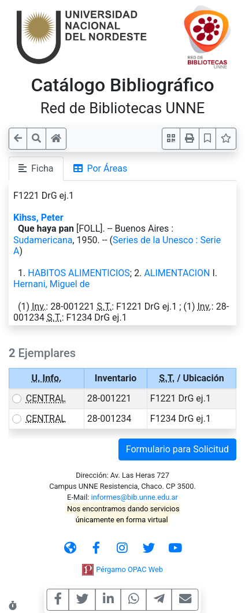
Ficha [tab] (36, 168)
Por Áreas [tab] (100, 168)
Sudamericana (43, 240)
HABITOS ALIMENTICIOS (79, 273)
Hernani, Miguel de (51, 283)
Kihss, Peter (38, 217)
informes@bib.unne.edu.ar (134, 497)
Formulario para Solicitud (177, 449)
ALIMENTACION (177, 273)
